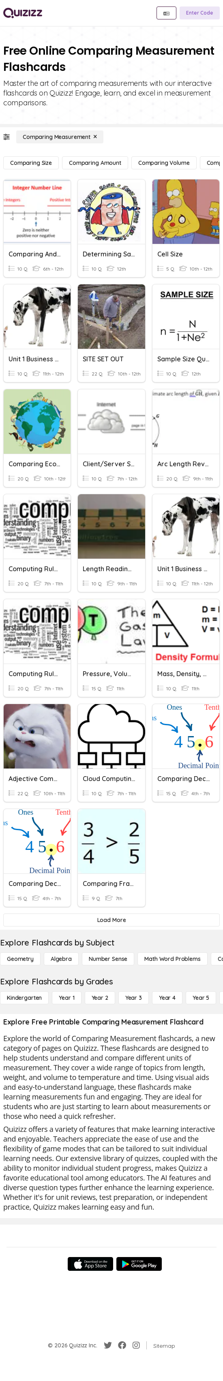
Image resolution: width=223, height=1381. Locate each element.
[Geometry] (20, 958)
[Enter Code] (200, 12)
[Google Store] (139, 1264)
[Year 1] (66, 997)
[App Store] (90, 1264)
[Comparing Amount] (95, 162)
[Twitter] (108, 1345)
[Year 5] (201, 997)
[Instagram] (136, 1345)
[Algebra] (61, 958)
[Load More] (111, 920)
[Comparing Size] (31, 162)
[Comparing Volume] (164, 162)
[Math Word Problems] (172, 958)
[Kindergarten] (24, 997)
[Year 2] (100, 997)
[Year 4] (167, 997)
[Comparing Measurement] (59, 136)
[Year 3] (133, 997)
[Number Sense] (108, 958)
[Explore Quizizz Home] (22, 13)
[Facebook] (122, 1345)
